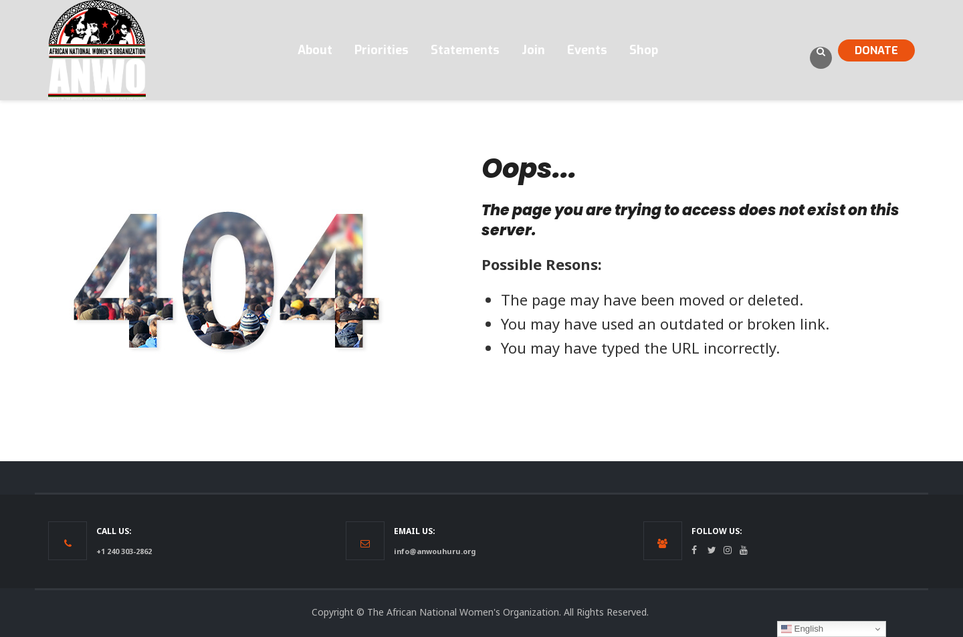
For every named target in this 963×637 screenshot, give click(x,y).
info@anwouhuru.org (434, 551)
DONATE (876, 50)
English (802, 629)
